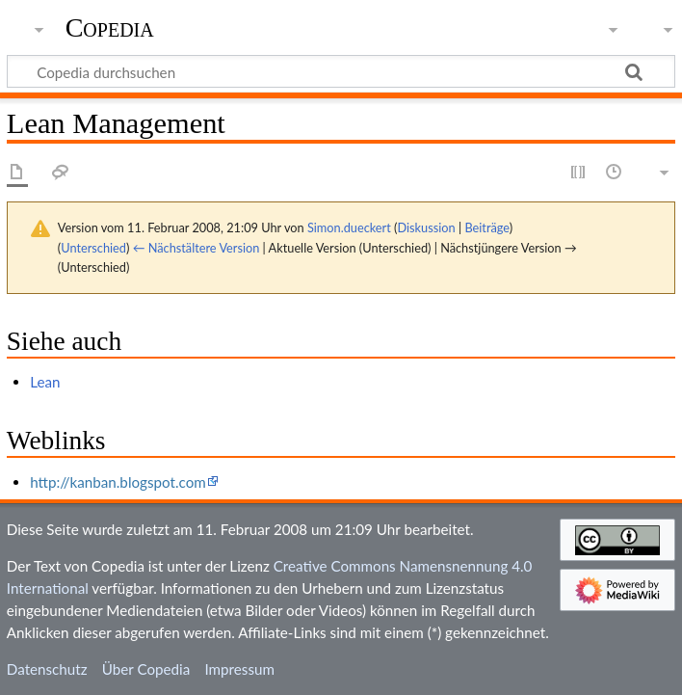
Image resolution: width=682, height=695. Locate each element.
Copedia (110, 27)
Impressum (239, 669)
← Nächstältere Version (196, 247)
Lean (45, 381)
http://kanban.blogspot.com (118, 482)
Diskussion (426, 227)
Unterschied (93, 247)
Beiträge (486, 227)
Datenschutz (47, 669)
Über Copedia (146, 669)
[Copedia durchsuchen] (341, 71)
